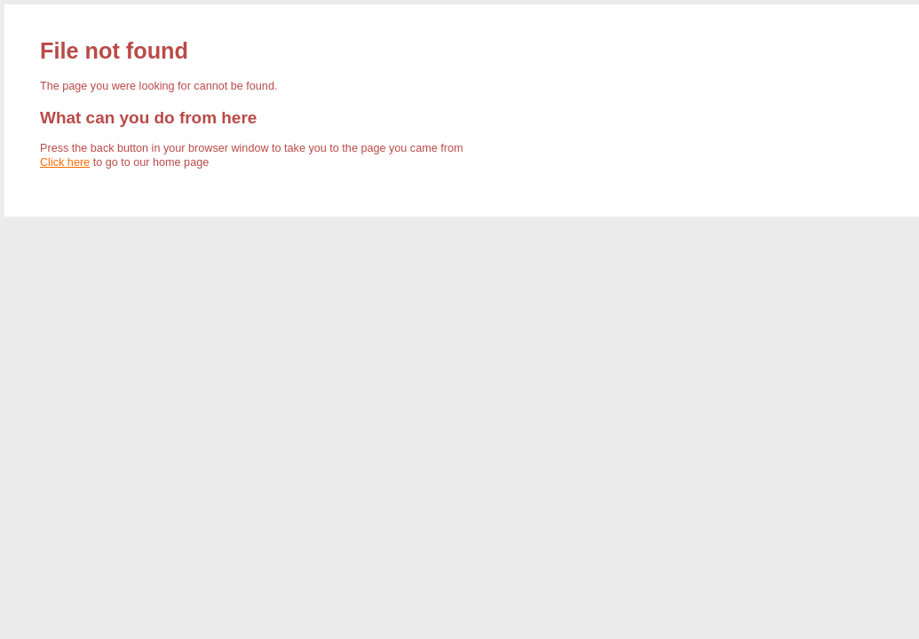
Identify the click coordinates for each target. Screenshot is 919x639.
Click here (65, 162)
